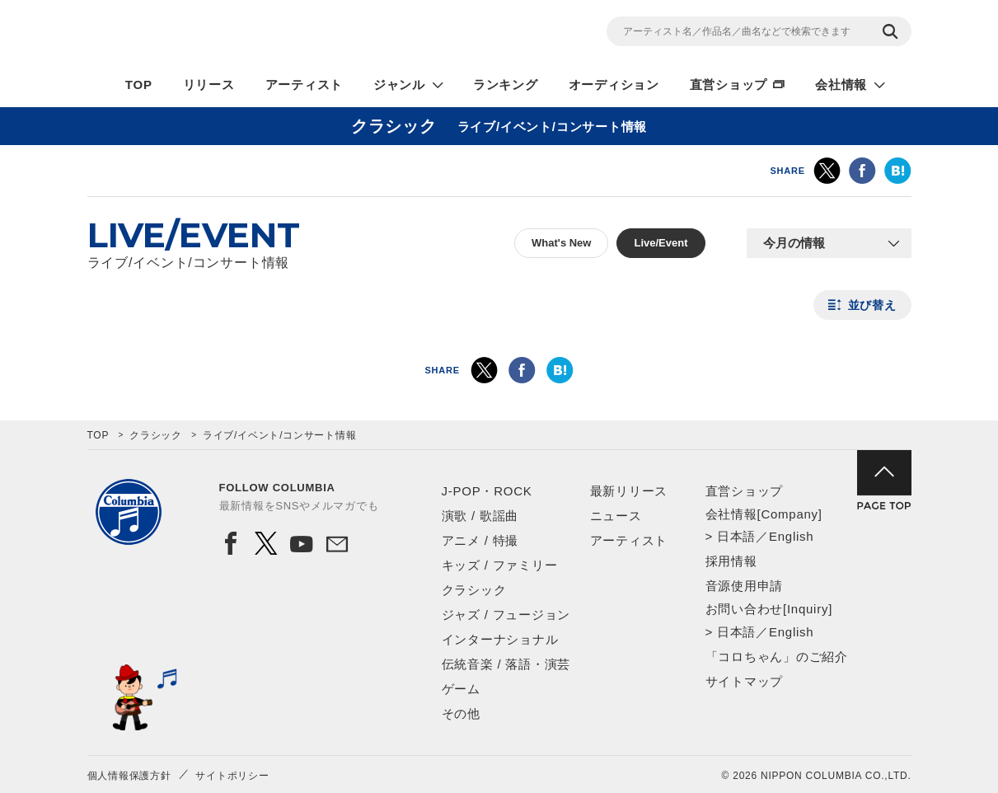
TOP (138, 84)
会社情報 (841, 84)
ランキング (505, 84)
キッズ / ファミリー (500, 565)
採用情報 (731, 561)
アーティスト (304, 84)
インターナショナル (500, 639)
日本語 (736, 536)
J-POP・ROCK (487, 491)
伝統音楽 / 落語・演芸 (506, 664)
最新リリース (629, 491)
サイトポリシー (232, 775)
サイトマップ (744, 681)
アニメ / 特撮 (480, 540)
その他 (461, 713)
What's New (561, 243)
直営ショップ (729, 84)
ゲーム (461, 689)
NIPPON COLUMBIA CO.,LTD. (235, 33)
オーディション (614, 84)
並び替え (872, 305)
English (791, 536)
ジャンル (399, 84)
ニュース (616, 516)
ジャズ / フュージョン (506, 615)
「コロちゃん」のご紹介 (776, 657)
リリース (209, 84)
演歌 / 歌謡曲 (480, 516)
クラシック (155, 435)
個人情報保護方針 (129, 775)
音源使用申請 (744, 586)
